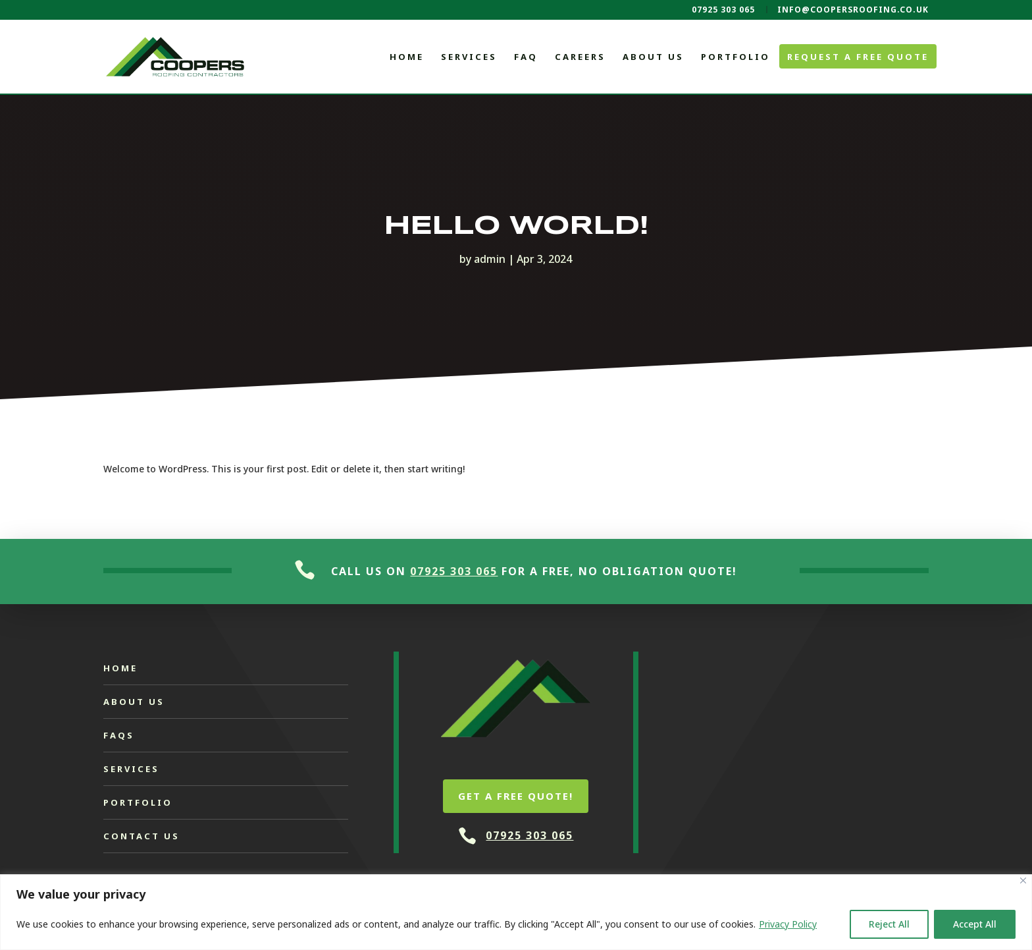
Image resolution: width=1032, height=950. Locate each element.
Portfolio (735, 57)
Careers (580, 57)
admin (489, 259)
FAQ (526, 57)
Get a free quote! (515, 795)
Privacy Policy (788, 924)
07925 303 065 (723, 10)
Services (469, 57)
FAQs (118, 735)
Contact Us (141, 836)
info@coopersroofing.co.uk (853, 10)
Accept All (974, 924)
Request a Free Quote (858, 57)
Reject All (889, 924)
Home (407, 57)
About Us (653, 57)
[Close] (1023, 880)
